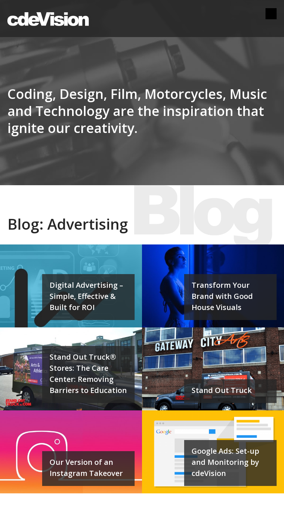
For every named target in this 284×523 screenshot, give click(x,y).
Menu (271, 13)
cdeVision (48, 18)
